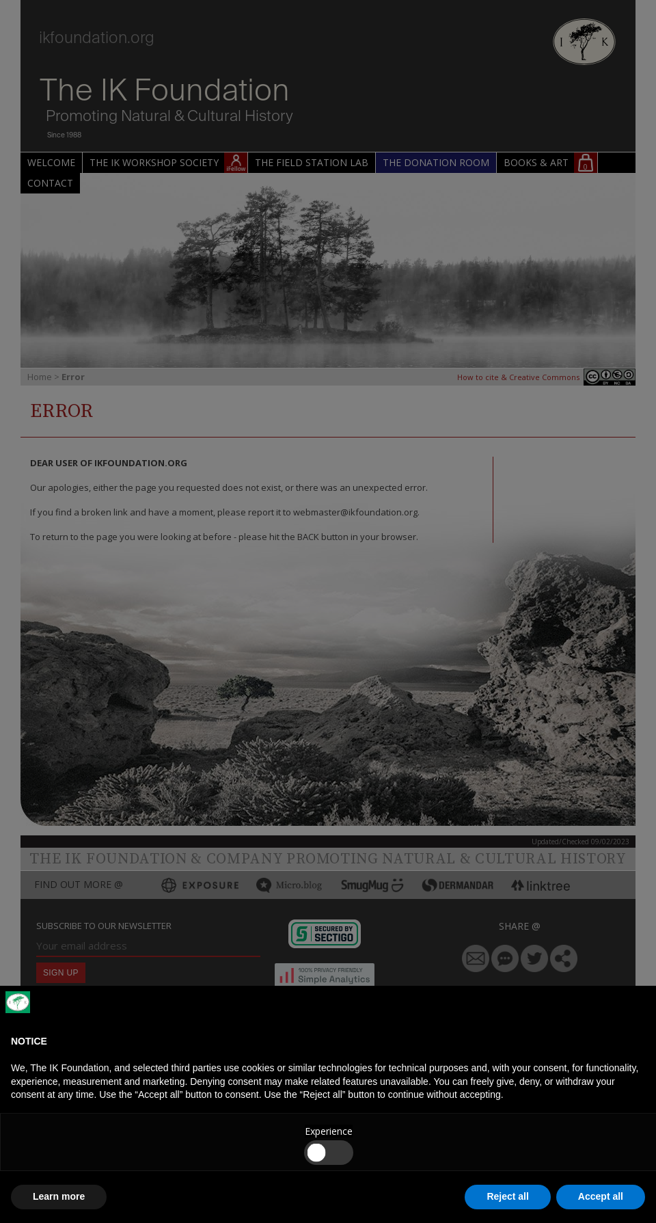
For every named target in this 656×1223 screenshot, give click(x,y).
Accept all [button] (600, 1196)
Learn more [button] (59, 1196)
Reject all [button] (507, 1196)
